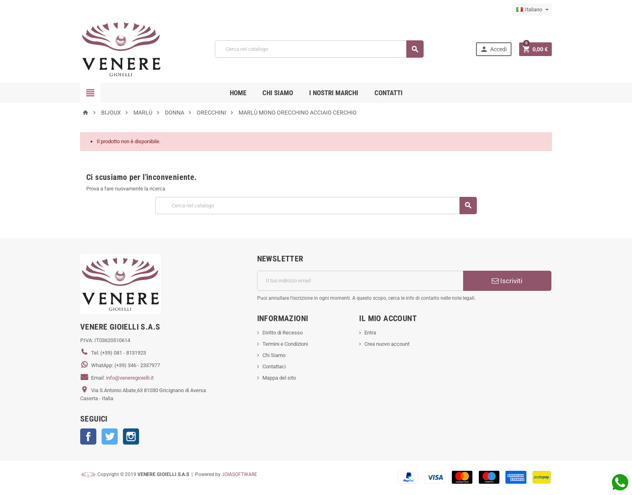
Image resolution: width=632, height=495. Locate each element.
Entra (370, 333)
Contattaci (274, 366)
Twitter (110, 436)
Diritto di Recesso (282, 333)
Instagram (131, 436)
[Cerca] (319, 49)
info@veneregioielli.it (130, 378)
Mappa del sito (279, 378)
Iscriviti (507, 281)
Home (238, 93)
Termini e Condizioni (285, 344)
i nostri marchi (333, 93)
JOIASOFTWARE (239, 474)
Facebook (88, 436)
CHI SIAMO (277, 93)
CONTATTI (388, 93)
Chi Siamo (273, 355)
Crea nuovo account (387, 344)
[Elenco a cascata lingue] (532, 10)
